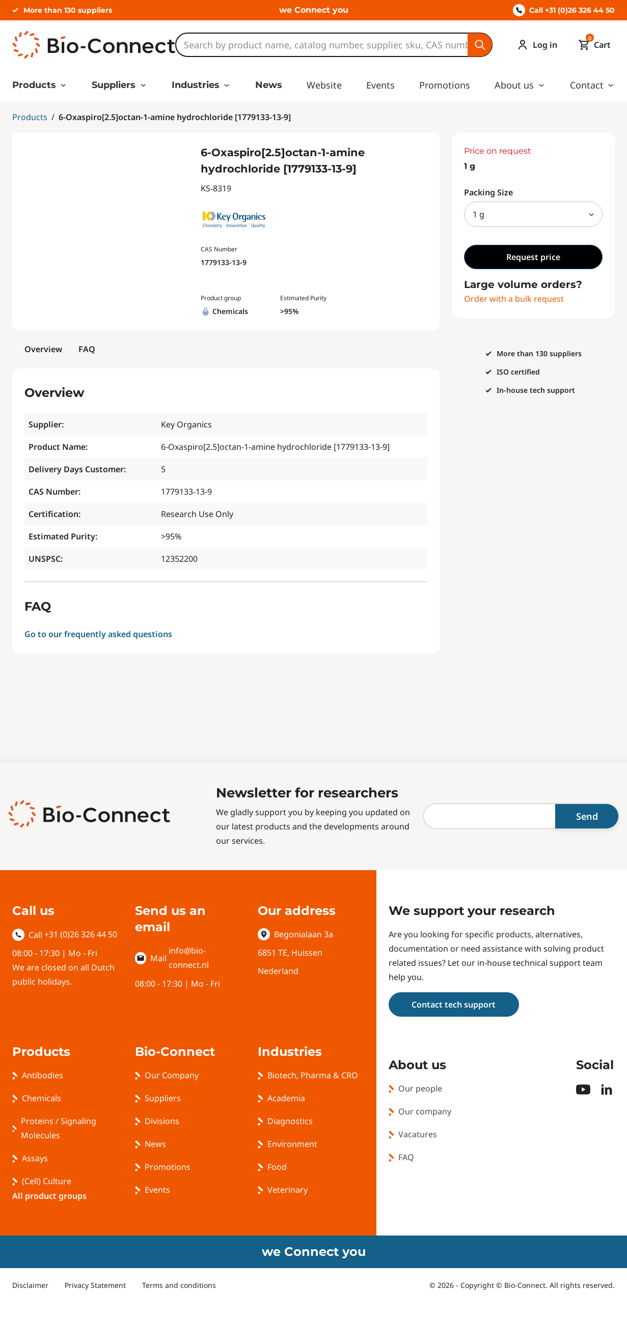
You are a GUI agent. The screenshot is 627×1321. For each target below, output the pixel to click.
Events (380, 85)
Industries (196, 85)
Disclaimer (30, 1285)
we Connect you (313, 10)
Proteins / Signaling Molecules (58, 1128)
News (268, 85)
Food (277, 1166)
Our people (420, 1088)
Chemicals (41, 1098)
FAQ (86, 349)
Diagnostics (290, 1121)
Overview (43, 349)
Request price (533, 257)
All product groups (49, 1195)
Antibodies (42, 1075)
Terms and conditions (179, 1285)
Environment (292, 1144)
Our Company (172, 1075)
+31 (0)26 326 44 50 (80, 934)
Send (587, 816)
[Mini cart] (592, 45)
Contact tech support (454, 1004)
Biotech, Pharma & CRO (312, 1075)
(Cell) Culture (46, 1181)
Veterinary (287, 1189)
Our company (424, 1111)
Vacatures (417, 1134)
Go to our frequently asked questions (98, 634)
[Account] (534, 45)
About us (514, 85)
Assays (35, 1158)
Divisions (162, 1121)
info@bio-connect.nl (189, 957)
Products (34, 85)
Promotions (444, 85)
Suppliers (113, 85)
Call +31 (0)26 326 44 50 (564, 10)
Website (324, 85)
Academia (286, 1098)
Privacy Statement (95, 1285)
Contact (587, 85)
